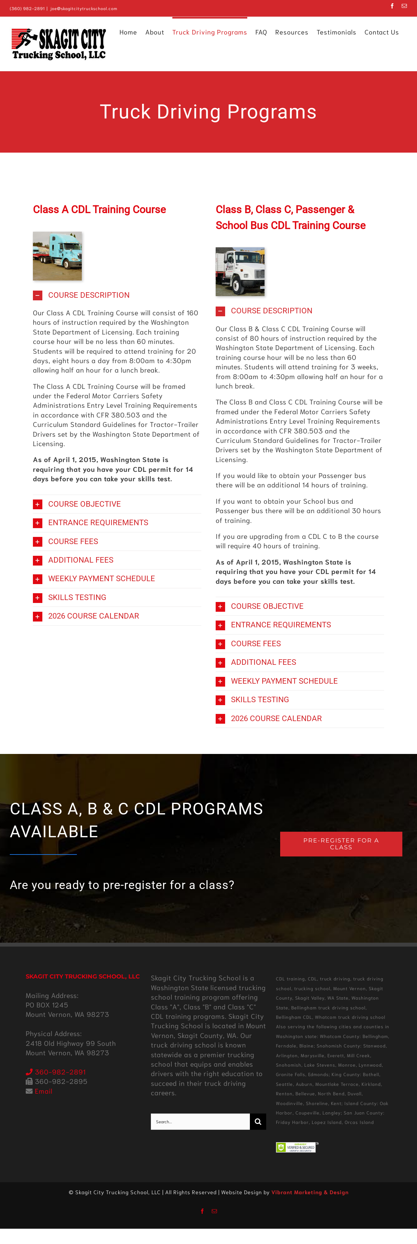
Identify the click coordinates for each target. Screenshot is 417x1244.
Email (43, 1090)
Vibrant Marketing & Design (310, 1191)
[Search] (258, 1122)
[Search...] (200, 1122)
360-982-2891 (56, 1071)
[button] (117, 295)
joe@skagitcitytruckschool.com (83, 8)
